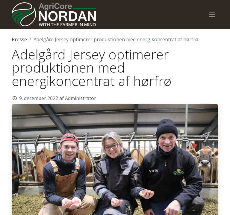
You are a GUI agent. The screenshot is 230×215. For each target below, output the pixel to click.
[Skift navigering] (212, 14)
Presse (19, 39)
